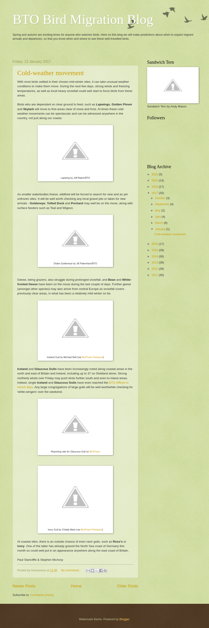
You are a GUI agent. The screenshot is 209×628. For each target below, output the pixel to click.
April (158, 216)
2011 (155, 275)
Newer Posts (24, 586)
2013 (155, 262)
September (162, 204)
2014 (155, 256)
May (158, 210)
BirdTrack (95, 451)
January (160, 229)
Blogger (124, 619)
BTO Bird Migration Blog (83, 19)
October (160, 198)
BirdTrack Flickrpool (92, 357)
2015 (155, 250)
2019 (155, 180)
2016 (155, 244)
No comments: (71, 570)
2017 (155, 193)
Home (76, 586)
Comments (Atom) (42, 595)
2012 (155, 268)
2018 (155, 186)
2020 (155, 174)
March (159, 222)
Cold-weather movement (50, 72)
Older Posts (127, 586)
